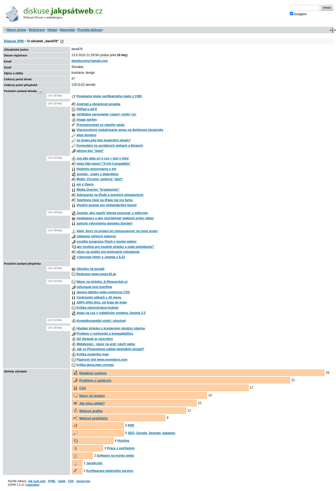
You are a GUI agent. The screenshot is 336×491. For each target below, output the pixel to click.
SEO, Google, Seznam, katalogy (151, 433)
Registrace (37, 30)
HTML (52, 481)
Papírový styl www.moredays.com (101, 359)
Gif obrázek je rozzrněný (94, 339)
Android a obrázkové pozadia (98, 104)
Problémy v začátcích (95, 380)
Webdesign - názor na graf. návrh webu (105, 344)
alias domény (86, 135)
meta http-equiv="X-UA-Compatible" (103, 164)
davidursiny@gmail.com (89, 61)
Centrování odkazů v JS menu (98, 297)
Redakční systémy (93, 373)
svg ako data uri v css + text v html (102, 158)
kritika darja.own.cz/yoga (95, 365)
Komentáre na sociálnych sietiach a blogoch (109, 145)
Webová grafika (90, 411)
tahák (61, 481)
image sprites (86, 119)
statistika (32, 484)
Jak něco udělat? (92, 403)
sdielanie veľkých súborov (96, 236)
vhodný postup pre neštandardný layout (106, 205)
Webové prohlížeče (93, 418)
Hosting (123, 440)
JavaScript (94, 463)
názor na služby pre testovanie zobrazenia (107, 252)
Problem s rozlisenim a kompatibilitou (104, 333)
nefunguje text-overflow (94, 287)
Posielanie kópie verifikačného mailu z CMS (109, 96)
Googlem (298, 14)
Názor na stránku (92, 396)
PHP (131, 425)
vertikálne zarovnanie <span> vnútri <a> (106, 114)
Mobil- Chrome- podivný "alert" (99, 179)
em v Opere (84, 184)
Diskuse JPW (14, 41)
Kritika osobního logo (92, 354)
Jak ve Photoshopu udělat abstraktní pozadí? (110, 349)
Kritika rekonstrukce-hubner (97, 307)
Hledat (52, 30)
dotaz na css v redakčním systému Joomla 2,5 (110, 313)
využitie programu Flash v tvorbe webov (106, 241)
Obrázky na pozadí (90, 269)
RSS (62, 41)
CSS (82, 388)
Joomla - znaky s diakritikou (97, 174)
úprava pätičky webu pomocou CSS (103, 292)
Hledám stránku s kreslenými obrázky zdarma (110, 328)
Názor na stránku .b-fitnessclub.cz (102, 282)
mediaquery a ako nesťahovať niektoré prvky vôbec (115, 218)
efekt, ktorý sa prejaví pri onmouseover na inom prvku (117, 231)
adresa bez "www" (90, 151)
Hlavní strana (16, 30)
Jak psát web (36, 481)
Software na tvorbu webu (115, 455)
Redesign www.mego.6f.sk (96, 274)
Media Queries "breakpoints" (98, 189)
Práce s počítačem (121, 448)
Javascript (83, 481)
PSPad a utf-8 (86, 109)
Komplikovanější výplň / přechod (100, 321)
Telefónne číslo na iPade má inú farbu (104, 200)
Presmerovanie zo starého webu (100, 125)
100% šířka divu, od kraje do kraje (101, 302)
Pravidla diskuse (89, 30)
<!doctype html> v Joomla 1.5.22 (100, 257)
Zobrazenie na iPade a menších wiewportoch (109, 195)
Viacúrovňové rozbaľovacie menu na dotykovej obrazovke (119, 130)
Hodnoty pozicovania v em (96, 169)
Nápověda (67, 30)
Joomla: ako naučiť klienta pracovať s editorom (112, 213)
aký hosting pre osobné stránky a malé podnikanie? (115, 247)
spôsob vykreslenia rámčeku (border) (104, 223)
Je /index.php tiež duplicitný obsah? (103, 140)
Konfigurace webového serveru (109, 471)
